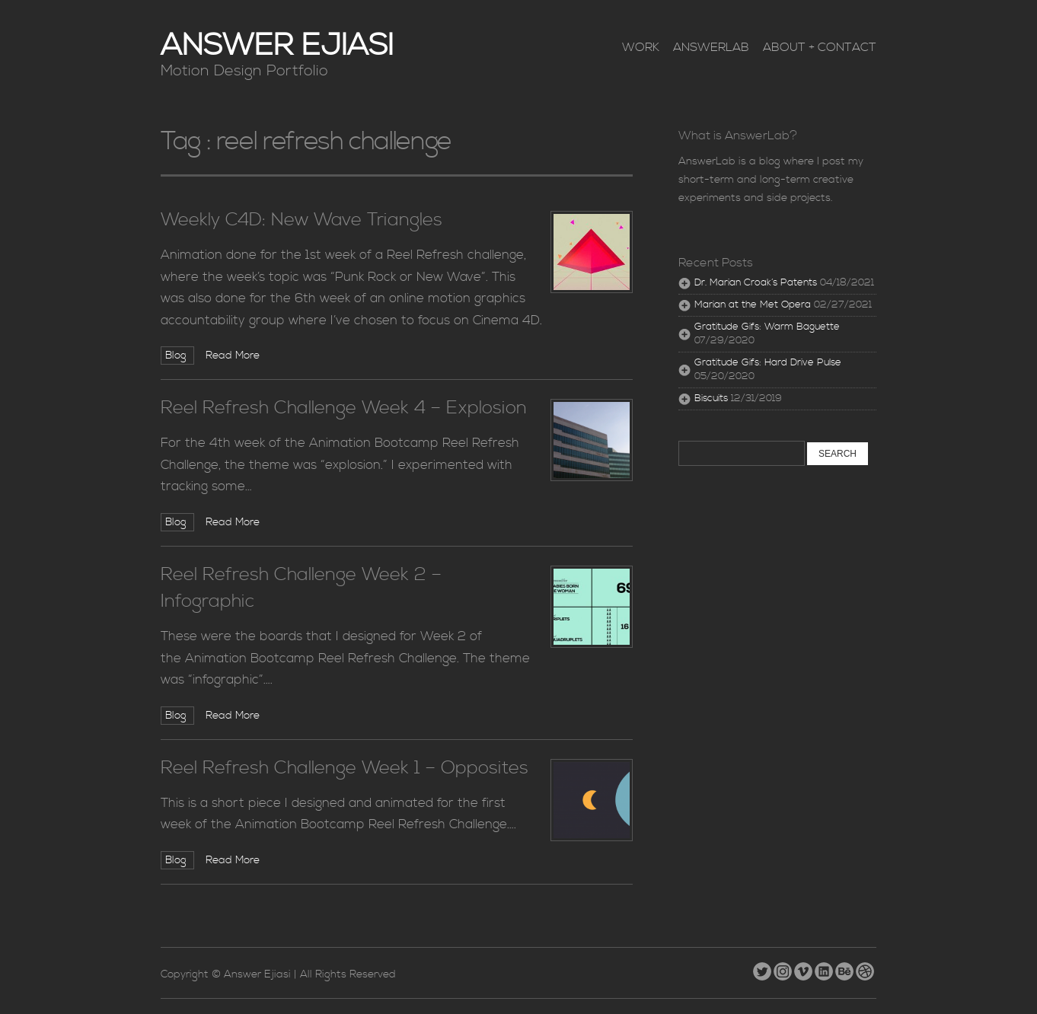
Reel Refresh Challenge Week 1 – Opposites (344, 768)
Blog (177, 355)
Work (640, 47)
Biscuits (711, 398)
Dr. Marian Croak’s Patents (755, 282)
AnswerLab (711, 47)
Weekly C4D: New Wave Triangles (301, 220)
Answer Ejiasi (277, 46)
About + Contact (819, 47)
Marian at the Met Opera (752, 304)
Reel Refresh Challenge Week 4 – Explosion (344, 408)
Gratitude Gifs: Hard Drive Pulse (767, 362)
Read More (233, 355)
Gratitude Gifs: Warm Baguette (767, 326)
